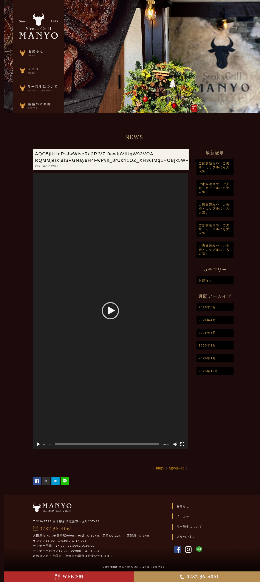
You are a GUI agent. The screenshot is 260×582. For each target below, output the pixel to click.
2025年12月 (221, 371)
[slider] (120, 444)
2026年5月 (220, 307)
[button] (123, 310)
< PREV (171, 468)
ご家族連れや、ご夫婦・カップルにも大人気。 (226, 167)
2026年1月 (220, 358)
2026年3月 (220, 332)
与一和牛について (202, 526)
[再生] (51, 444)
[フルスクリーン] (195, 444)
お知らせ (218, 280)
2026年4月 (220, 320)
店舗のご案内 (199, 536)
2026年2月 (220, 345)
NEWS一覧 (189, 468)
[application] (123, 311)
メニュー (195, 516)
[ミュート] (188, 444)
